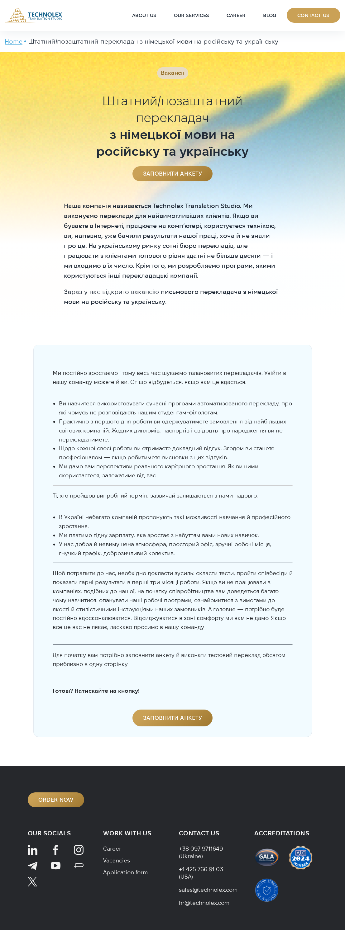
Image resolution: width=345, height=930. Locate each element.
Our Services (191, 15)
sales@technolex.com (208, 889)
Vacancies (116, 860)
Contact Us (313, 15)
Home (13, 41)
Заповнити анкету (172, 173)
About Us (144, 15)
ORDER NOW (56, 799)
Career (236, 15)
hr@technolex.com (204, 902)
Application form (125, 872)
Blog (269, 15)
